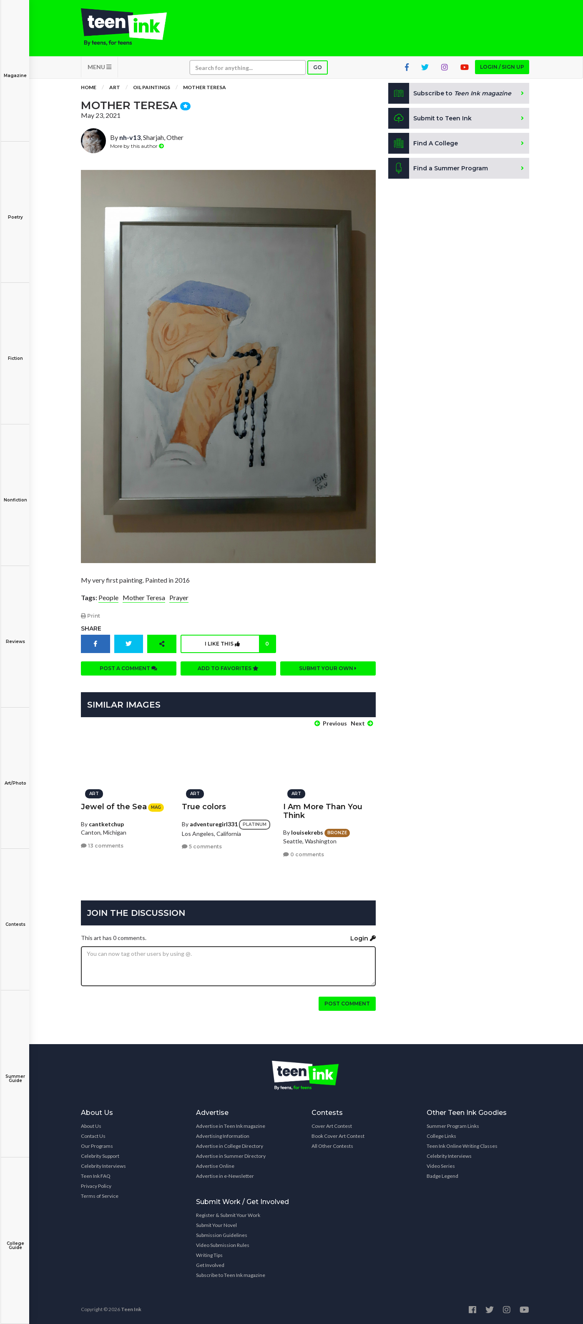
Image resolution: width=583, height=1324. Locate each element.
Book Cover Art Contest (338, 1136)
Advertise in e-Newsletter (225, 1176)
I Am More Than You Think (322, 811)
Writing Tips (209, 1255)
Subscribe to (449, 93)
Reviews (15, 635)
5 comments (202, 846)
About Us (91, 1126)
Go (317, 67)
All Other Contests (332, 1146)
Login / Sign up (502, 67)
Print (90, 616)
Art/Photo (15, 777)
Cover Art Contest (332, 1126)
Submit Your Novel (216, 1225)
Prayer (178, 597)
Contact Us (93, 1136)
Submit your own (328, 668)
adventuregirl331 (214, 823)
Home (88, 87)
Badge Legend (442, 1176)
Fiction (15, 352)
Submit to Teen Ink (430, 118)
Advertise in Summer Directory (231, 1156)
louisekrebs (307, 832)
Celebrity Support (100, 1156)
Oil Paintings (151, 87)
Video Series (441, 1166)
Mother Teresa (204, 87)
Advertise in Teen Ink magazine (230, 1126)
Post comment (347, 1003)
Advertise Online (215, 1166)
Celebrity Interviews (103, 1166)
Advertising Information (222, 1136)
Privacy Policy (96, 1186)
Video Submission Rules (222, 1245)
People (108, 597)
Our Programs (97, 1146)
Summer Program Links (453, 1126)
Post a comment (128, 668)
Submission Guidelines (221, 1235)
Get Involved (210, 1265)
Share (91, 628)
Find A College (423, 143)
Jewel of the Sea (114, 806)
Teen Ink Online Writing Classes (462, 1146)
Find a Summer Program (438, 168)
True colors (204, 806)
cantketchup (106, 824)
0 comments (303, 854)
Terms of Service (99, 1196)
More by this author (137, 146)
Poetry (15, 211)
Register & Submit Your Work (228, 1215)
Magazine (15, 69)
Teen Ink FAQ (96, 1176)
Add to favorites (228, 668)
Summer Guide (15, 1072)
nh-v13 (130, 137)
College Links (441, 1136)
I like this (240, 644)
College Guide (15, 1239)
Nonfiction (15, 494)
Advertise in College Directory (229, 1146)
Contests (15, 918)
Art (114, 87)
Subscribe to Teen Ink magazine (230, 1275)
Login (363, 938)
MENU (99, 66)
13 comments (102, 846)
